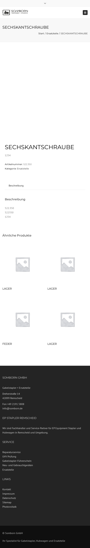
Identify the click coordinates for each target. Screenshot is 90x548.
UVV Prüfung (9, 456)
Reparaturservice (11, 452)
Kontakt (6, 489)
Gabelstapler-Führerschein (17, 460)
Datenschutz (9, 498)
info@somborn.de (12, 408)
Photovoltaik (9, 506)
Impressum (8, 493)
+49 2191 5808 (15, 404)
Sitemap (6, 502)
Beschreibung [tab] (16, 185)
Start (41, 33)
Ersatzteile (52, 33)
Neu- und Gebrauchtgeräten (17, 465)
